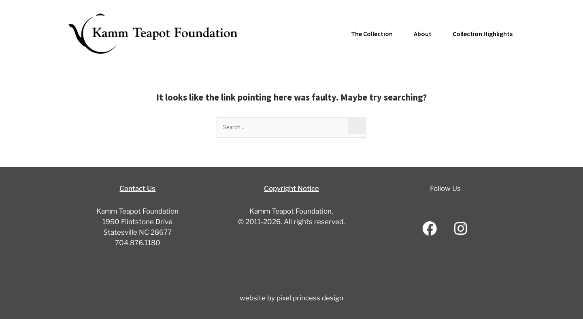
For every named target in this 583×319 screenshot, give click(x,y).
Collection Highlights (483, 34)
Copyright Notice (291, 188)
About (423, 34)
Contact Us (137, 188)
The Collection (372, 34)
